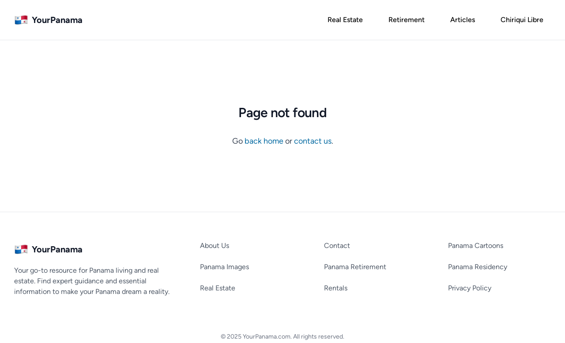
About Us (214, 245)
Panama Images (224, 267)
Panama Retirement (355, 267)
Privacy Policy (469, 288)
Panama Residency (477, 267)
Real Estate (217, 288)
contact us (312, 141)
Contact (337, 245)
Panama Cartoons (475, 245)
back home (265, 141)
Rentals (335, 288)
